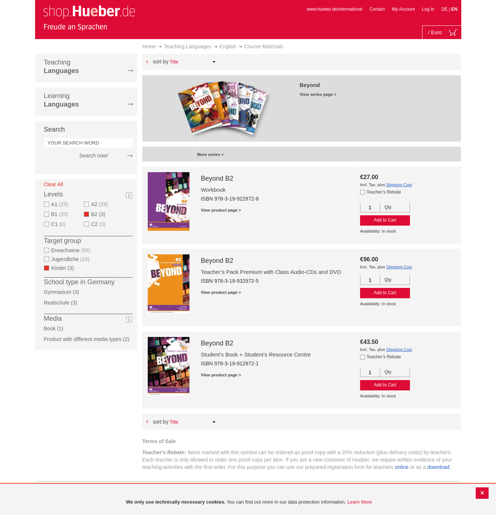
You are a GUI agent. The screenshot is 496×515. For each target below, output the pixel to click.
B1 (60, 214)
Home (149, 46)
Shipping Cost (399, 184)
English (227, 46)
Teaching (61, 66)
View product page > (221, 210)
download (438, 467)
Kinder (65, 268)
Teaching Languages (188, 46)
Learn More (360, 502)
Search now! (93, 156)
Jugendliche (71, 259)
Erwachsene (71, 250)
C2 (99, 224)
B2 (100, 214)
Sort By (160, 62)
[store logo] (89, 17)
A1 (60, 204)
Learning (61, 100)
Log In (428, 9)
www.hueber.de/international (334, 9)
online (401, 467)
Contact (377, 9)
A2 (100, 204)
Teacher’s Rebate (383, 192)
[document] (249, 502)
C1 (59, 224)
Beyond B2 (217, 178)
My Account (403, 9)
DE (445, 9)
